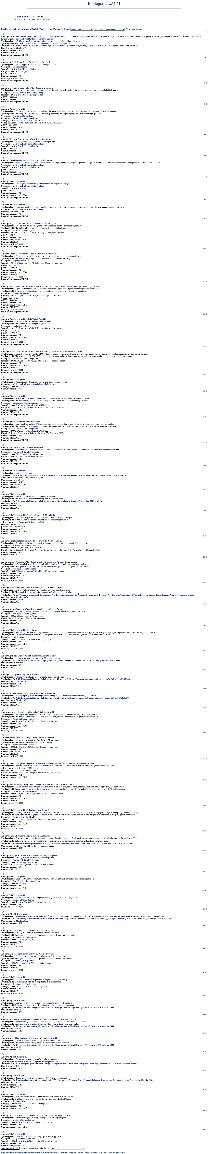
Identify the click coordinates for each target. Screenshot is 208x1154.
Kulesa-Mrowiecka (126, 36)
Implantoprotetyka (21, 261)
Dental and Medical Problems (25, 791)
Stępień (104, 36)
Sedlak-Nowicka (37, 784)
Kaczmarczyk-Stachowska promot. (46, 763)
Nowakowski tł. (22, 160)
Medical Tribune (20, 67)
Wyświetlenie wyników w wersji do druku (41, 1153)
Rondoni (18, 39)
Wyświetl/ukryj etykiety (42, 29)
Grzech (73, 562)
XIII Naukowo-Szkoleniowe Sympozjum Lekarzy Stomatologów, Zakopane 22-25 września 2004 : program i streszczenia (68, 660)
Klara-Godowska (56, 36)
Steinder (75, 36)
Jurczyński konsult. (44, 88)
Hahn (173, 36)
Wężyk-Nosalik (38, 319)
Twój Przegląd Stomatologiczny (26, 881)
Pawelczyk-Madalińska (45, 515)
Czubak (71, 784)
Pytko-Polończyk (74, 286)
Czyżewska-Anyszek (55, 562)
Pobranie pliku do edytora (72, 1153)
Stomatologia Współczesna (24, 937)
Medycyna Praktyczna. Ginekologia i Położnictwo (34, 384)
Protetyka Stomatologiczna (24, 545)
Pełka (57, 286)
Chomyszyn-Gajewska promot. (81, 763)
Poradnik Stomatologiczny (24, 230)
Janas (36, 36)
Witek (18, 675)
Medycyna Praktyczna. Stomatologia (28, 92)
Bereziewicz (48, 39)
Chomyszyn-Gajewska (41, 810)
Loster (38, 223)
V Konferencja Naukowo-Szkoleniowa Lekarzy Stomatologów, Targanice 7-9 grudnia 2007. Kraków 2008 (61, 501)
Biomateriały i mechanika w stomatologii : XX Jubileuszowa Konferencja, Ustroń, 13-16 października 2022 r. (63, 46)
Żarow (186, 36)
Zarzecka (33, 712)
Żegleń (19, 62)
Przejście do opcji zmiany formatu (16, 29)
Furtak (31, 62)
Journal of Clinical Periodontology (28, 452)
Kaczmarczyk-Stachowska (27, 855)
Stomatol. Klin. (19, 1101)
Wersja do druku (61, 29)
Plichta (73, 1019)
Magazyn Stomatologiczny (24, 900)
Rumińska (23, 223)
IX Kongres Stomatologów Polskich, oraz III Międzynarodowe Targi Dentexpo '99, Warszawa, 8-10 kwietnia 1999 (65, 1007)
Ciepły (21, 656)
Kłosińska (59, 352)
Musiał (92, 36)
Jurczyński (146, 36)
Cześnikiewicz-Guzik (24, 286)
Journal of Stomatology (23, 116)
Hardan (31, 39)
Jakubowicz (21, 36)
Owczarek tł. (23, 88)
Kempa (18, 784)
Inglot (160, 36)
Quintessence (18, 637)
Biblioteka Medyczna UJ (114, 1153)
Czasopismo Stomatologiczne (25, 118)
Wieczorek (35, 422)
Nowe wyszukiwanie (134, 29)
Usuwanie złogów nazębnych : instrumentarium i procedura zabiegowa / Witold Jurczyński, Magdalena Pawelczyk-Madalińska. (71, 475)
